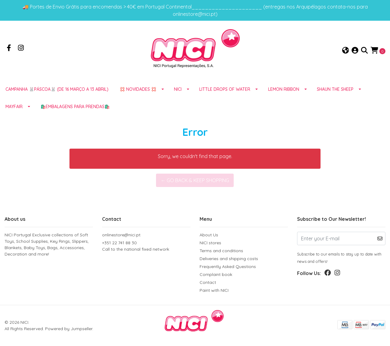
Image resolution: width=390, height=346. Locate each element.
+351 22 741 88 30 (146, 246)
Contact (208, 282)
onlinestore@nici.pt (121, 235)
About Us (209, 235)
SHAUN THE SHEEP (335, 89)
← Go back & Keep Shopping (195, 180)
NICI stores (210, 242)
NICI (178, 89)
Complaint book (216, 274)
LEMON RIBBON (283, 89)
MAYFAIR (14, 106)
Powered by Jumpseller (68, 328)
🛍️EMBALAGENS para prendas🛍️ (75, 106)
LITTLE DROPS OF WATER (224, 89)
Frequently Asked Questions (228, 266)
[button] (345, 51)
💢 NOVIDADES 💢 (138, 89)
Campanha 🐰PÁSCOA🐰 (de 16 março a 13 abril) (56, 89)
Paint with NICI (214, 290)
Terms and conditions (221, 250)
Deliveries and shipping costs (229, 258)
